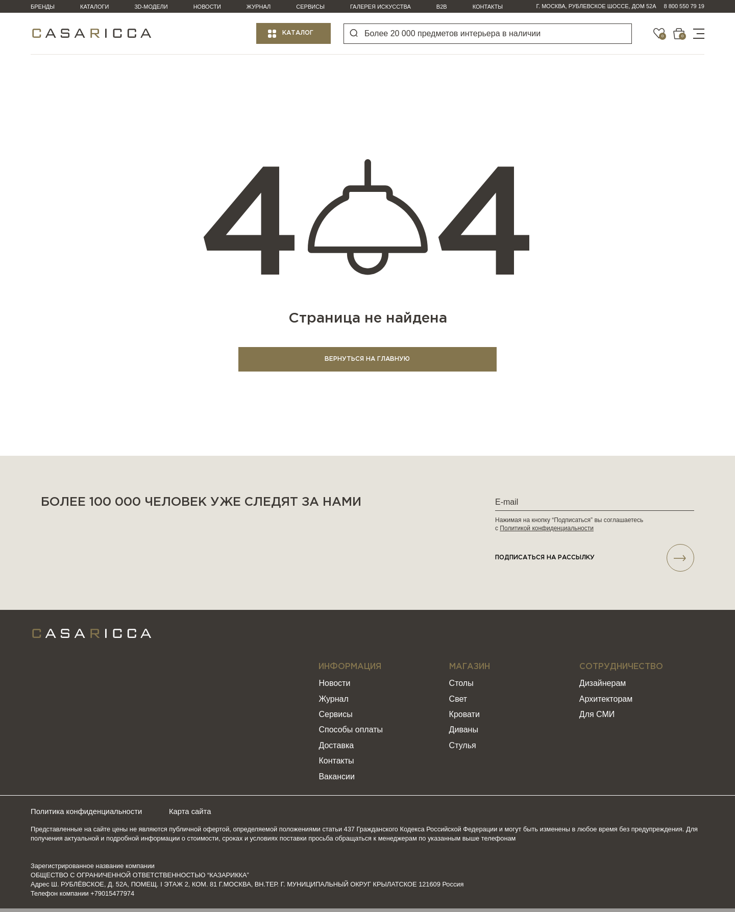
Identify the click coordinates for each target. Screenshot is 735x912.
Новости (207, 7)
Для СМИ (597, 718)
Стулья (462, 749)
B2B (441, 7)
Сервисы (310, 7)
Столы (461, 687)
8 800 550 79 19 (684, 6)
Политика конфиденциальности (91, 815)
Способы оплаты (350, 733)
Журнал (259, 7)
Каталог (297, 33)
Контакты (488, 7)
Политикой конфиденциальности (547, 529)
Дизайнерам (602, 687)
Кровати (464, 718)
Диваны (463, 733)
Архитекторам (605, 702)
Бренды (43, 7)
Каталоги (94, 7)
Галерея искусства (380, 7)
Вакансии (336, 780)
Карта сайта (207, 815)
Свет (458, 702)
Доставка (336, 749)
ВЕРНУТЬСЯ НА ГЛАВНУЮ (367, 360)
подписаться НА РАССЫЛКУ (594, 560)
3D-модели (151, 7)
